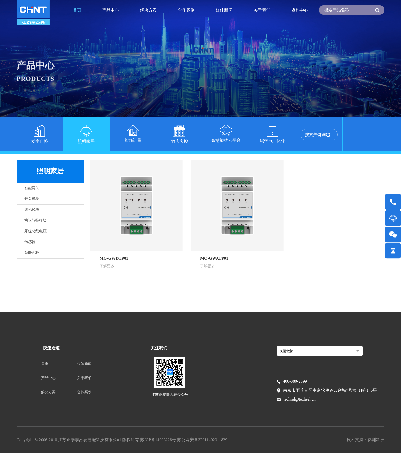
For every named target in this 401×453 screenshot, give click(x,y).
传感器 (29, 242)
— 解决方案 (46, 392)
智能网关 (31, 188)
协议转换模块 (35, 220)
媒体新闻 (224, 10)
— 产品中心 (46, 378)
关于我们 (262, 10)
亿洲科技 (376, 439)
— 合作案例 (82, 392)
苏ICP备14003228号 (158, 439)
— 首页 (42, 364)
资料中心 (299, 10)
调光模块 (31, 210)
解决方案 (148, 10)
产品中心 (110, 10)
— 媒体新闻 (82, 364)
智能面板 (31, 253)
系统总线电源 (35, 231)
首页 (77, 10)
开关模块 (31, 199)
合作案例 (186, 10)
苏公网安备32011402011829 (202, 439)
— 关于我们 (82, 378)
